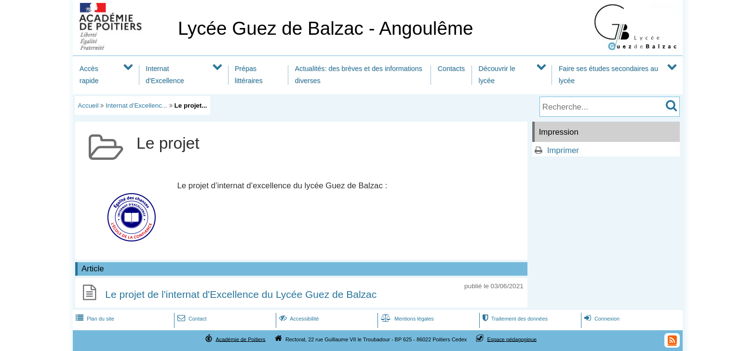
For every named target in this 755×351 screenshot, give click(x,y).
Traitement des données (514, 319)
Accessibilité (298, 319)
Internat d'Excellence (165, 74)
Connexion (601, 319)
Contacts (451, 68)
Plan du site (94, 319)
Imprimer (563, 150)
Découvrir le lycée (497, 74)
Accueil (88, 105)
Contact (191, 319)
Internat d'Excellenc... (136, 105)
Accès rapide (89, 74)
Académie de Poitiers (240, 339)
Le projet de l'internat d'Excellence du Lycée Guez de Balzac (241, 294)
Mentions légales (406, 319)
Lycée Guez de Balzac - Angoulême (325, 28)
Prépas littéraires (249, 74)
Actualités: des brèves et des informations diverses (358, 74)
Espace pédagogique (512, 339)
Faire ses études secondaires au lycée (608, 74)
